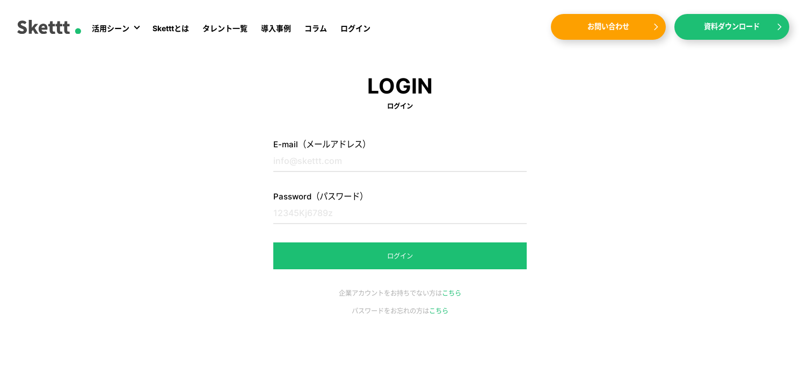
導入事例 (276, 28)
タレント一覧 (225, 28)
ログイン (355, 28)
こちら (451, 293)
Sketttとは (170, 28)
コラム (315, 28)
